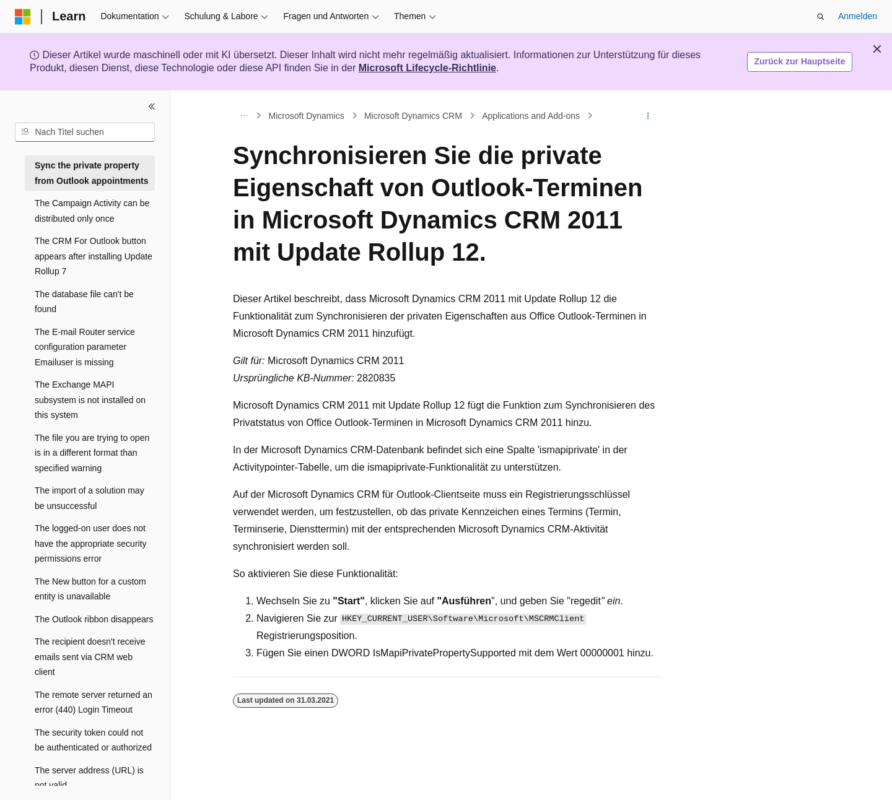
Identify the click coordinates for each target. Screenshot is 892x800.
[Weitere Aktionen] (648, 116)
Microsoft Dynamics (306, 116)
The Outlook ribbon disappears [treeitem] (94, 619)
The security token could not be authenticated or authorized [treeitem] (93, 740)
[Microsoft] (23, 17)
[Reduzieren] (152, 106)
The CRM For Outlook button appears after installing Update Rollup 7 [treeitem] (93, 256)
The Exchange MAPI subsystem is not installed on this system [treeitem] (90, 400)
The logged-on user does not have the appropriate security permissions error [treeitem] (91, 543)
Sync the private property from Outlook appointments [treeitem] (92, 173)
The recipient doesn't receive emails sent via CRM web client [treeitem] (90, 657)
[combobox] (85, 132)
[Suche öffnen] (820, 17)
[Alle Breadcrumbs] (244, 116)
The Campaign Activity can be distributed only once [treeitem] (92, 211)
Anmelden (857, 16)
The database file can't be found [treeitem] (84, 302)
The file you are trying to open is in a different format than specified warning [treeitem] (92, 453)
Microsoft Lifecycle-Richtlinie (427, 68)
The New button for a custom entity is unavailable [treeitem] (90, 589)
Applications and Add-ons (531, 116)
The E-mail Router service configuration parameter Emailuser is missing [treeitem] (85, 347)
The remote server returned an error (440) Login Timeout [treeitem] (93, 702)
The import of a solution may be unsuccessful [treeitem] (89, 498)
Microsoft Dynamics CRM (413, 116)
